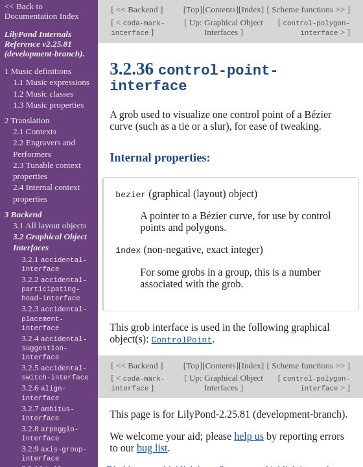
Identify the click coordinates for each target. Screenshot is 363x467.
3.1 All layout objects (49, 225)
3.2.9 (54, 453)
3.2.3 (54, 318)
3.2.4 (54, 347)
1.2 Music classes (43, 94)
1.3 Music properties (48, 105)
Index (251, 9)
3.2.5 (55, 372)
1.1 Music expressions (51, 82)
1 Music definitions (38, 71)
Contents (220, 9)
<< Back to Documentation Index (42, 11)
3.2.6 (43, 392)
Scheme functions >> (308, 9)
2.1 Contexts (34, 131)
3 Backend (23, 214)
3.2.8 (49, 433)
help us (249, 434)
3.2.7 (48, 413)
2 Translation (27, 120)
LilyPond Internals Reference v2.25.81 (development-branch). (45, 43)
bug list (152, 445)
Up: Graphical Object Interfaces (225, 27)
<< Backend (137, 9)
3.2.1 (54, 264)
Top (192, 9)
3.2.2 (54, 288)
